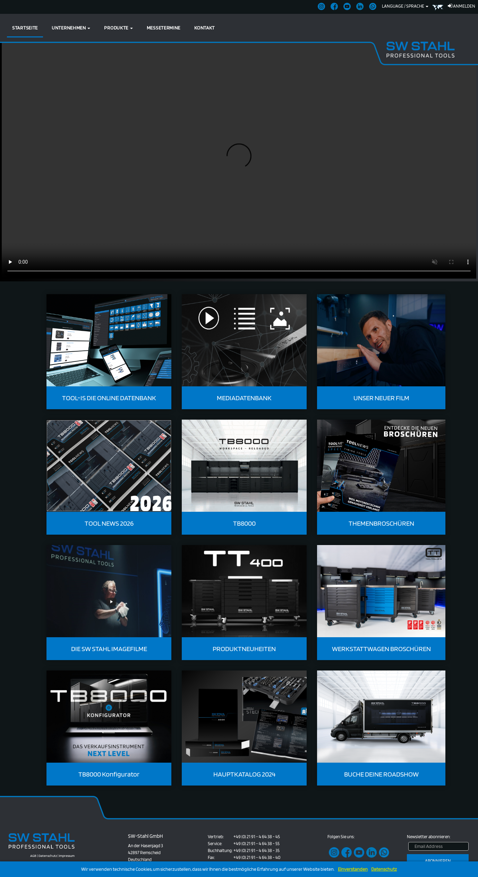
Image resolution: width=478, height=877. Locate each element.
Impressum (67, 855)
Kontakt (204, 27)
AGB (33, 855)
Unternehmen (71, 27)
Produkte (118, 27)
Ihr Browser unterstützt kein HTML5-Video (239, 160)
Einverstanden (353, 869)
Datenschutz (384, 869)
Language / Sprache (405, 6)
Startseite (25, 27)
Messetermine (163, 27)
